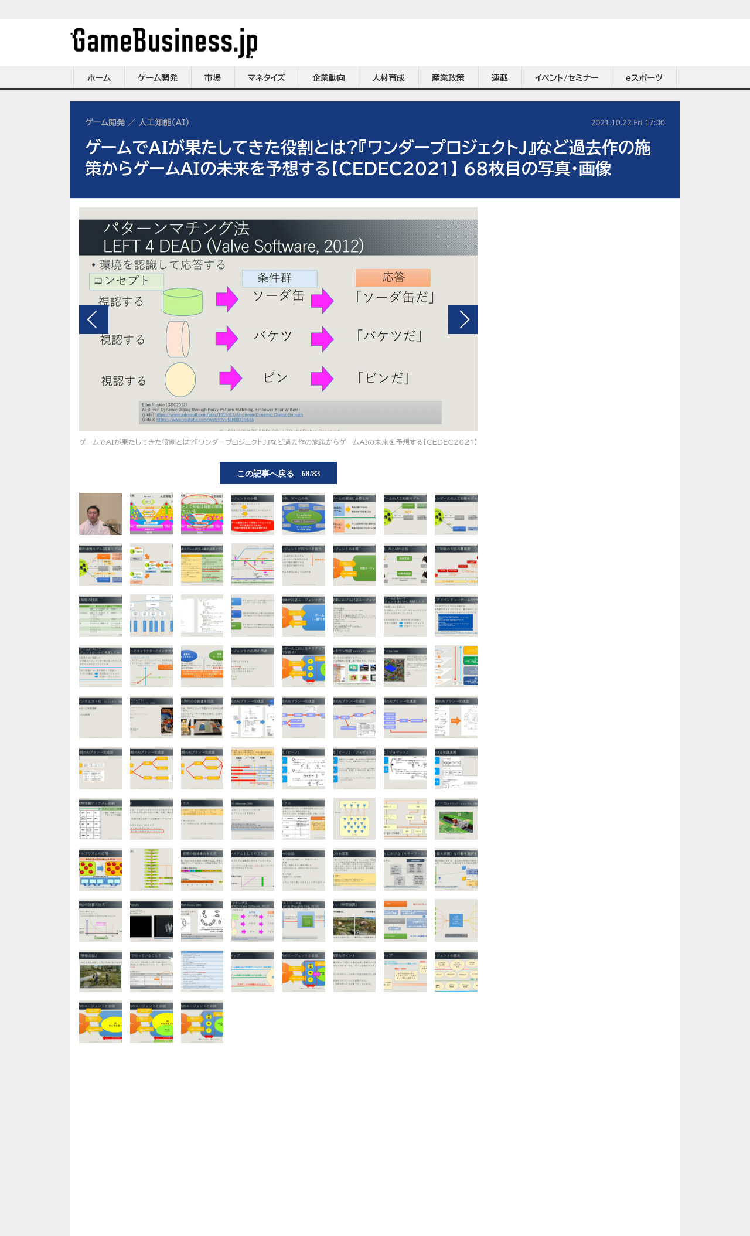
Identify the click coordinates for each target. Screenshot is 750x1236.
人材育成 (388, 78)
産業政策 (448, 78)
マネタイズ (266, 78)
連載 (500, 78)
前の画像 (93, 319)
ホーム (99, 78)
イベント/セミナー (567, 78)
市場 (212, 78)
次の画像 (463, 319)
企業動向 (328, 78)
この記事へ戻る (279, 473)
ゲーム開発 (158, 78)
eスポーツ (644, 78)
